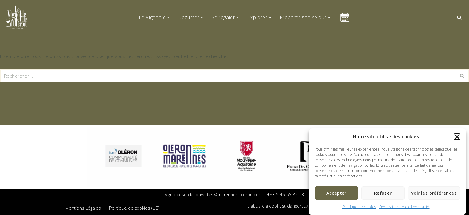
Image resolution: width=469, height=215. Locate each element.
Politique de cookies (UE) (134, 208)
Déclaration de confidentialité (404, 206)
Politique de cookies (359, 206)
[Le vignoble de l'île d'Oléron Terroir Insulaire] (16, 17)
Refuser (383, 193)
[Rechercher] (459, 17)
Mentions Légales (83, 208)
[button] (457, 137)
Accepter (336, 193)
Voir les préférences (434, 193)
